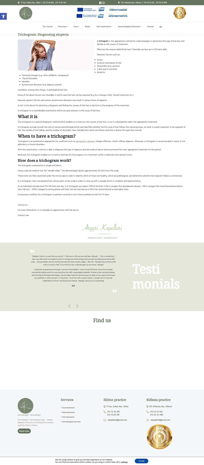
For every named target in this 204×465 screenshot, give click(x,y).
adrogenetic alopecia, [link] (85, 141)
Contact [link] (150, 26)
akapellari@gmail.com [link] (117, 419)
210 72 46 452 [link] (48, 2)
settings (124, 462)
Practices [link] (62, 26)
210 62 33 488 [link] (161, 2)
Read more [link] (24, 431)
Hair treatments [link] (103, 26)
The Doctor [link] (47, 26)
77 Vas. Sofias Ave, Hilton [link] (30, 2)
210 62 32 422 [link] (149, 2)
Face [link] (76, 26)
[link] (3, 16)
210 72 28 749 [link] (60, 2)
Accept (141, 461)
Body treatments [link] (68, 412)
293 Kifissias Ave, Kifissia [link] (131, 2)
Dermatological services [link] (71, 421)
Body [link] (87, 26)
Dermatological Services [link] (129, 26)
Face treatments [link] (68, 407)
